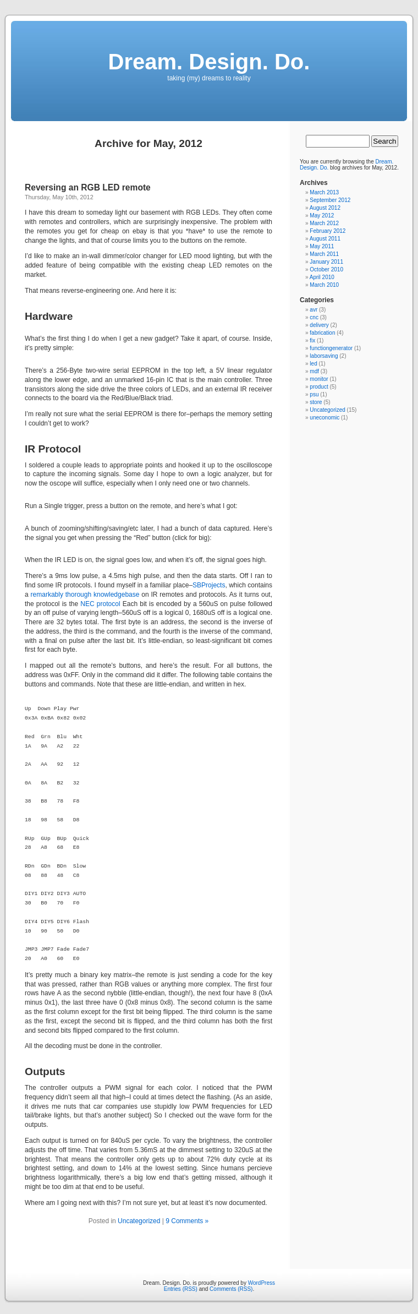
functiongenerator (331, 348)
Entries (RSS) (180, 1289)
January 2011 (326, 262)
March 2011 (324, 254)
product (319, 387)
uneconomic (324, 418)
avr (313, 310)
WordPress (261, 1283)
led (313, 364)
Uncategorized (139, 1221)
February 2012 (327, 231)
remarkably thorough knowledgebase (85, 594)
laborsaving (324, 356)
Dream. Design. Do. (209, 62)
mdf (314, 371)
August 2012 (325, 208)
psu (314, 394)
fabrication (322, 333)
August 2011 (325, 239)
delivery (319, 325)
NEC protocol (100, 604)
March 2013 (324, 192)
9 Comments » (187, 1221)
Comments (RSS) (231, 1289)
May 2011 (322, 246)
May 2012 (322, 215)
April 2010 (322, 277)
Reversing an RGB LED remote (88, 187)
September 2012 (330, 200)
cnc (314, 317)
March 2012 (324, 223)
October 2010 (326, 269)
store (316, 402)
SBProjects (209, 585)
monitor (319, 379)
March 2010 (324, 285)
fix (312, 340)
